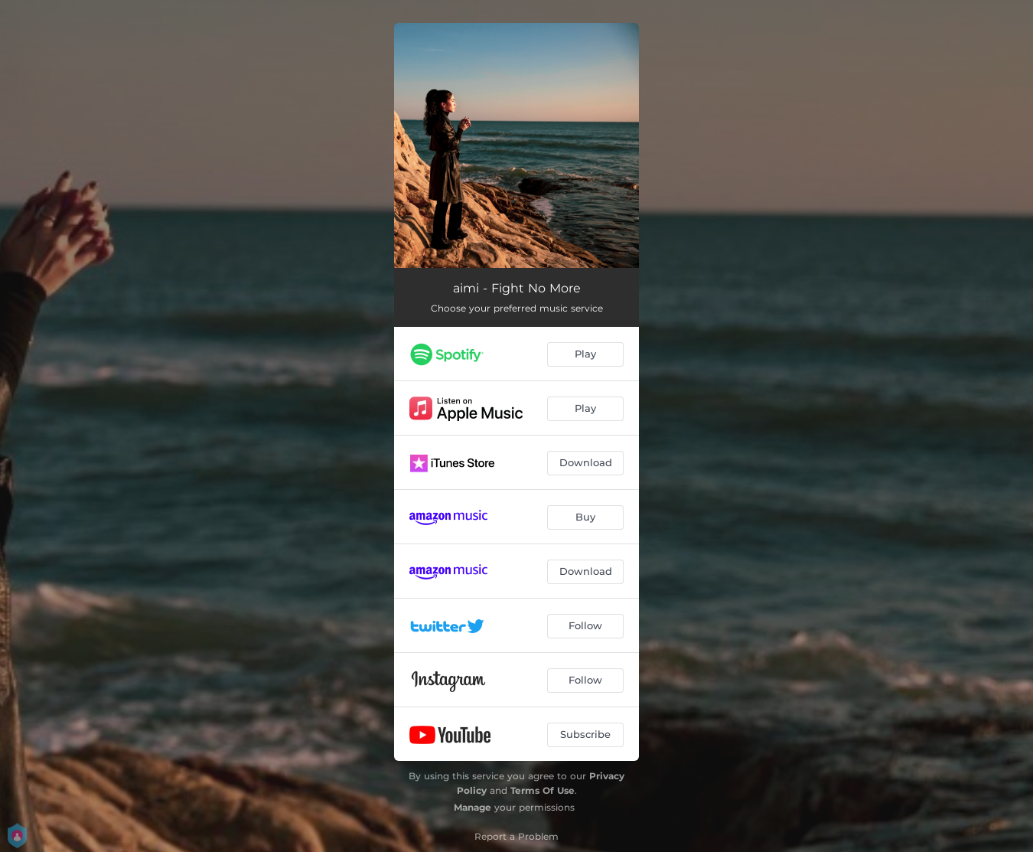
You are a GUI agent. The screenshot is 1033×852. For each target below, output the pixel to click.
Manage (472, 807)
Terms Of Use (542, 790)
